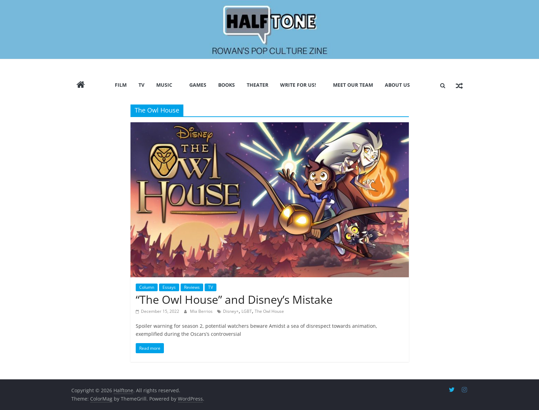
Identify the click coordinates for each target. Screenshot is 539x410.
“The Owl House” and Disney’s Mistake (234, 299)
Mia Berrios (202, 311)
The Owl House (269, 311)
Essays (169, 287)
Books (226, 85)
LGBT (246, 311)
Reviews (192, 287)
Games (197, 85)
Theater (257, 85)
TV (141, 85)
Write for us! (298, 85)
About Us (397, 85)
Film (121, 85)
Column (146, 287)
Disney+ (231, 311)
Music (164, 85)
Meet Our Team (353, 85)
